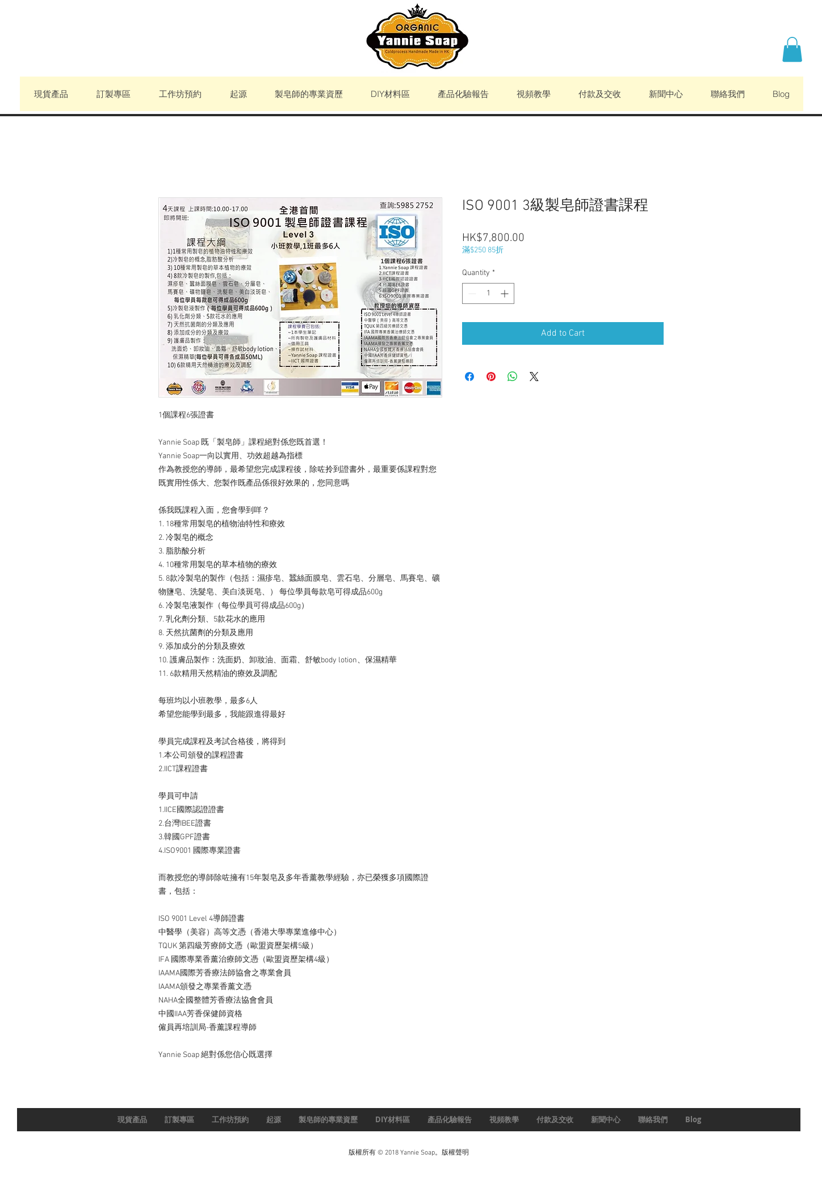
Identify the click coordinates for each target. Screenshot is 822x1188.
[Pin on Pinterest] (491, 376)
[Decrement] (471, 293)
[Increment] (505, 293)
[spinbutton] (488, 293)
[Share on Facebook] (469, 376)
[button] (792, 49)
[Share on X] (534, 376)
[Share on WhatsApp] (512, 376)
